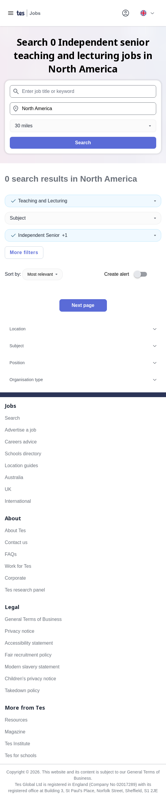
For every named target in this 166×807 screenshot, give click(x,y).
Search (83, 142)
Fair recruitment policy (28, 654)
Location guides (21, 465)
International (18, 501)
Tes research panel (25, 589)
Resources (16, 719)
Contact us (16, 542)
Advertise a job (20, 429)
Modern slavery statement (32, 666)
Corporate (15, 578)
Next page (83, 305)
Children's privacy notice (30, 678)
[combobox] (83, 91)
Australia (14, 477)
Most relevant (42, 274)
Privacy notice (19, 631)
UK (8, 489)
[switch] (142, 274)
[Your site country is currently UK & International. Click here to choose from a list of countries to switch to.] (147, 13)
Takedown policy (22, 690)
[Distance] (83, 126)
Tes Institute (17, 743)
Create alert (116, 274)
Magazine (15, 731)
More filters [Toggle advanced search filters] (24, 252)
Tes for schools (21, 755)
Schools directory (23, 453)
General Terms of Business (33, 619)
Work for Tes (18, 566)
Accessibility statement (29, 643)
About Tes (15, 530)
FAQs (11, 554)
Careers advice (21, 441)
